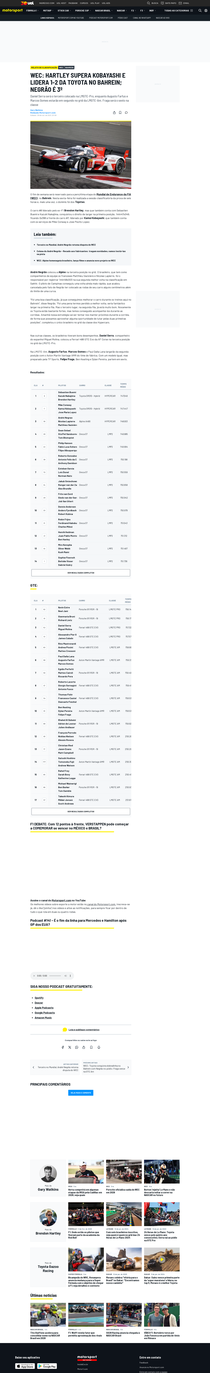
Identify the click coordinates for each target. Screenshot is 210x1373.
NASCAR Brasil (103, 10)
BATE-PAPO (168, 3)
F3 (141, 10)
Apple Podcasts (44, 1007)
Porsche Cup (82, 10)
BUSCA (152, 3)
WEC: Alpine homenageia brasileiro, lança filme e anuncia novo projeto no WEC (76, 260)
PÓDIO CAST (123, 18)
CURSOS (84, 3)
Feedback (144, 1362)
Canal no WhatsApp (142, 18)
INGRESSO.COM (46, 3)
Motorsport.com (61, 900)
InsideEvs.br (82, 1364)
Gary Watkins (36, 110)
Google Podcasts (45, 1012)
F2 (132, 10)
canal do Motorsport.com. (101, 904)
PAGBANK (73, 3)
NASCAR (121, 10)
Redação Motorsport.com (43, 113)
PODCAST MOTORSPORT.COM (101, 18)
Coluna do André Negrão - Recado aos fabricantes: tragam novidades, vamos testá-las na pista (81, 252)
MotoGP (47, 10)
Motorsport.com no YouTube (71, 18)
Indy (151, 10)
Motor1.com (82, 1369)
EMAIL (183, 3)
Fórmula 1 (31, 10)
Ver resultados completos (80, 572)
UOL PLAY (95, 3)
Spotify (39, 997)
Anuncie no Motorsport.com (152, 1367)
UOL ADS (106, 3)
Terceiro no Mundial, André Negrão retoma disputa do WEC (66, 244)
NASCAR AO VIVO (162, 18)
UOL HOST (61, 3)
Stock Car (63, 10)
